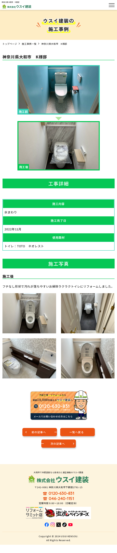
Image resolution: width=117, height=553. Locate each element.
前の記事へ (39, 432)
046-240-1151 (61, 498)
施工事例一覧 (29, 43)
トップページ (9, 43)
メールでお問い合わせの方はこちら (53, 416)
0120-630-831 (61, 493)
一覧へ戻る (76, 432)
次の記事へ (58, 444)
